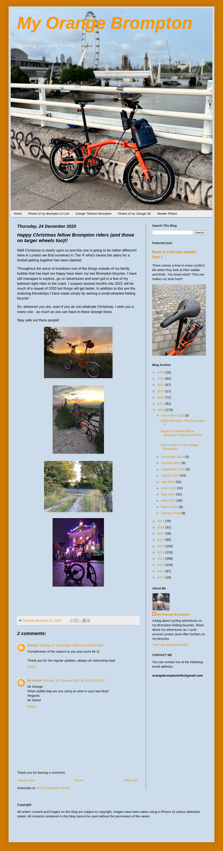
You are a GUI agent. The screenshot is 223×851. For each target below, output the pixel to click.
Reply (31, 666)
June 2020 (169, 488)
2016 (161, 539)
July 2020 (168, 482)
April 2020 (168, 500)
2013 (161, 558)
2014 (161, 552)
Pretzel (32, 645)
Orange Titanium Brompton (93, 213)
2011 (161, 571)
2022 (161, 397)
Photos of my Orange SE (134, 213)
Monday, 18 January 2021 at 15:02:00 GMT (74, 680)
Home (18, 213)
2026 (161, 372)
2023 (161, 391)
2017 (161, 533)
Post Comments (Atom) (53, 788)
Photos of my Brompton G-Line (48, 213)
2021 (161, 403)
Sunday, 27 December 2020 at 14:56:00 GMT (71, 645)
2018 (161, 527)
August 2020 (170, 475)
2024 (161, 385)
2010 (161, 577)
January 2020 (171, 513)
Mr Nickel (34, 680)
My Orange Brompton (105, 23)
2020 (161, 410)
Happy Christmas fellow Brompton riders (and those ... (181, 434)
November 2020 (173, 456)
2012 (161, 564)
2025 (161, 378)
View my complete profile (170, 644)
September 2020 (173, 469)
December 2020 (173, 415)
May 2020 (168, 494)
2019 (161, 521)
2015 (161, 546)
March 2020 (170, 507)
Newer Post (26, 780)
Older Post (130, 780)
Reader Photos (167, 213)
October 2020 (171, 463)
